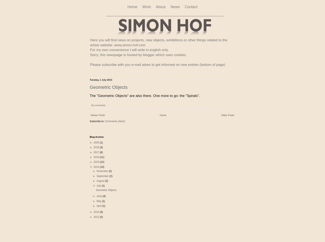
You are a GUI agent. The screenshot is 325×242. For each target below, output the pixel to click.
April (99, 205)
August (101, 180)
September (103, 176)
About (161, 7)
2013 (97, 212)
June (100, 196)
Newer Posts (98, 115)
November (103, 171)
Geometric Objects (109, 87)
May (99, 201)
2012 (97, 217)
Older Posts (227, 115)
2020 (97, 142)
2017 (97, 152)
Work (146, 7)
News (175, 7)
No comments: (98, 105)
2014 (97, 167)
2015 (97, 161)
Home (132, 7)
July (99, 185)
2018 (97, 147)
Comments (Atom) (115, 121)
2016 (97, 157)
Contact (191, 7)
